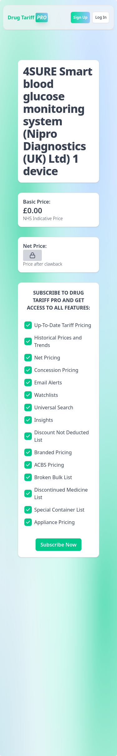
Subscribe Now (58, 544)
